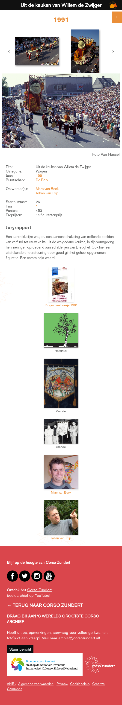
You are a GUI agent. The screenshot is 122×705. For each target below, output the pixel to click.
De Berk (42, 180)
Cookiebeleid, (80, 684)
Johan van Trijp (47, 193)
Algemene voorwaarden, (36, 684)
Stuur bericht (20, 649)
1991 (40, 175)
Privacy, (62, 684)
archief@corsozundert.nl (78, 638)
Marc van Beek (47, 189)
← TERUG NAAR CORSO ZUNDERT (45, 605)
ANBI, (11, 684)
